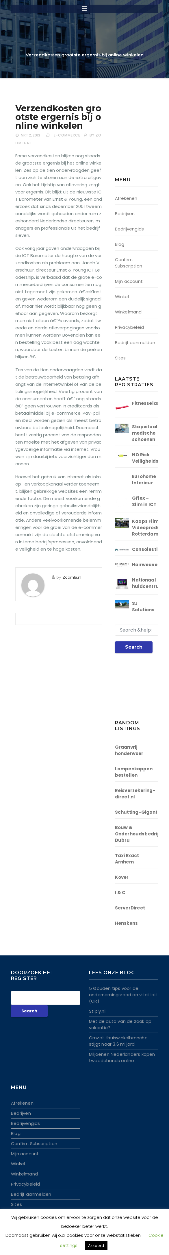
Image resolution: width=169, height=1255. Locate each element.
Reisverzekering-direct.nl (135, 793)
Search (133, 647)
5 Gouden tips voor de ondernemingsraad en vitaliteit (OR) (123, 994)
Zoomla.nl (71, 577)
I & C (120, 892)
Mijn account (129, 281)
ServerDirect (130, 908)
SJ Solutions (143, 606)
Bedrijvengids (129, 229)
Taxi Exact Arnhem (127, 858)
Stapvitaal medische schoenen (144, 433)
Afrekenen (126, 198)
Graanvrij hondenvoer (129, 750)
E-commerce (67, 135)
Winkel (122, 297)
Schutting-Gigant (136, 812)
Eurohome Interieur (144, 479)
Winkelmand (128, 312)
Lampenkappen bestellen (134, 772)
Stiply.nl (97, 1011)
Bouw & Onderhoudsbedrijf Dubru (138, 833)
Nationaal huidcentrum (148, 583)
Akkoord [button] (96, 1245)
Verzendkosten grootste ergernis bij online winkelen (58, 117)
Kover (122, 877)
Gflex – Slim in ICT (144, 501)
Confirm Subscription (128, 262)
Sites (120, 358)
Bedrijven (125, 214)
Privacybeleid (129, 327)
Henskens (126, 923)
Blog (120, 244)
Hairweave (144, 565)
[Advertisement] (142, 140)
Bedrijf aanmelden (135, 342)
